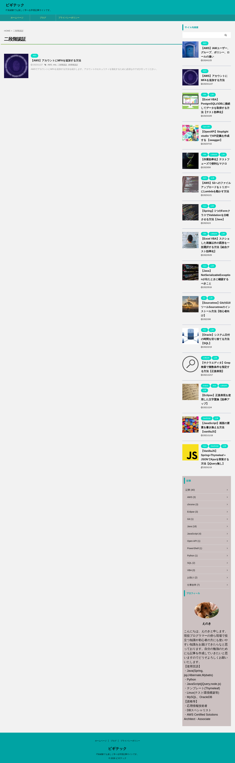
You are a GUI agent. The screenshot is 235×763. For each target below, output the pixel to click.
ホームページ (17, 17)
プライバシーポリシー (68, 17)
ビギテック (15, 5)
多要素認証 (73, 65)
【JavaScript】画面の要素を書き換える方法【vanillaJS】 (215, 427)
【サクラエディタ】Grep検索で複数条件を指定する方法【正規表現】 (215, 367)
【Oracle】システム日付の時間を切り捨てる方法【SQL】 (215, 339)
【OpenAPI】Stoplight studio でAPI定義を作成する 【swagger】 (215, 135)
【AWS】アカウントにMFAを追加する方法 (56, 60)
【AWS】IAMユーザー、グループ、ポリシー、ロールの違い (215, 52)
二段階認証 (62, 65)
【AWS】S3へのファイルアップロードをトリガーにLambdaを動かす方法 (216, 187)
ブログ (43, 17)
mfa (54, 65)
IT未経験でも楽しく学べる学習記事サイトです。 (117, 754)
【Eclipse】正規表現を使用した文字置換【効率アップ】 (216, 399)
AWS (50, 65)
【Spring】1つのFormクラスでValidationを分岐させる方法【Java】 (215, 215)
